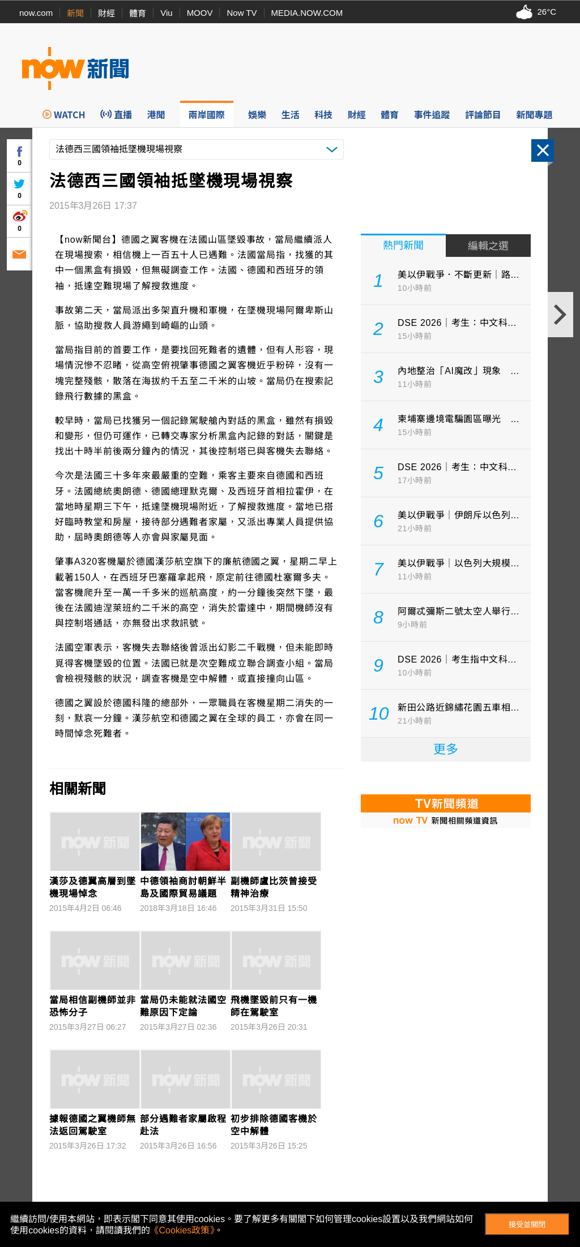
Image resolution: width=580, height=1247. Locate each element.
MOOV (200, 13)
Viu (166, 13)
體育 (137, 13)
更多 (445, 749)
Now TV (242, 13)
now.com (36, 13)
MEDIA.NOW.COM (307, 13)
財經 (106, 13)
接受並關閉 (527, 1224)
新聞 (75, 13)
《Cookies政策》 (182, 1230)
